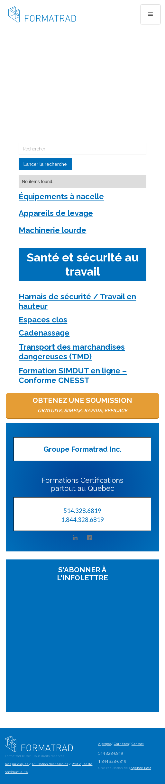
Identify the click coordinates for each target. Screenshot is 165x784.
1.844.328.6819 (82, 519)
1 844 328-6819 (112, 761)
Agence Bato (141, 768)
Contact (138, 744)
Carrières (121, 744)
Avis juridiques (17, 764)
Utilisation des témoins (50, 764)
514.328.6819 (82, 510)
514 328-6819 (110, 753)
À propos (104, 744)
